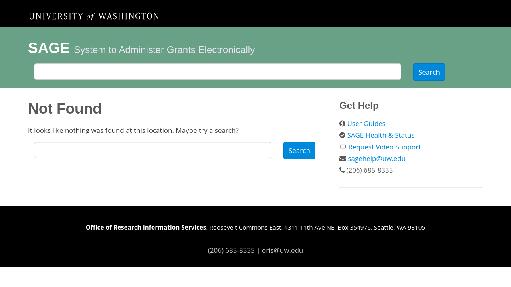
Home (94, 16)
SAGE (49, 48)
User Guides (366, 123)
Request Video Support (384, 146)
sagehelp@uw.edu (377, 158)
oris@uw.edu (282, 250)
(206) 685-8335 (231, 250)
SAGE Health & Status (380, 135)
